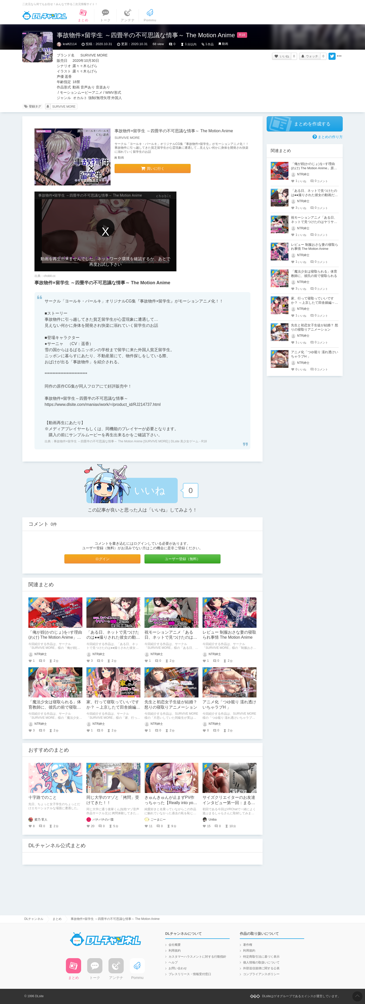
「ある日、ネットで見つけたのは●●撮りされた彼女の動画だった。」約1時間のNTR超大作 (314, 195)
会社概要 (175, 944)
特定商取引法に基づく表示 (261, 956)
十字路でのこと (42, 797)
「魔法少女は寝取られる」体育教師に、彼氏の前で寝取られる (54, 707)
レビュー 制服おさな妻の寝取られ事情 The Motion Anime (314, 247)
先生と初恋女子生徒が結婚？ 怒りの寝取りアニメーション (314, 327)
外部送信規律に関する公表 (261, 968)
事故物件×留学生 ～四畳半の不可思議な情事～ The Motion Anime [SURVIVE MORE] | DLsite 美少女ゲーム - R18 (130, 441)
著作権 (247, 944)
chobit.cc (50, 276)
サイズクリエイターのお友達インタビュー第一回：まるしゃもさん (229, 802)
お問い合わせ (178, 968)
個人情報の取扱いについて (261, 962)
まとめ (57, 919)
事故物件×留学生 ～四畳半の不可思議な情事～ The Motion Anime (174, 131)
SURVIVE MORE (64, 106)
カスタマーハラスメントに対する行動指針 (197, 956)
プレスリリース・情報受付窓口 (190, 974)
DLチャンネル (44, 15)
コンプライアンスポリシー (261, 974)
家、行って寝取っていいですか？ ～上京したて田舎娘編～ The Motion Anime (113, 707)
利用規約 (175, 950)
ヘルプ (173, 962)
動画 (225, 44)
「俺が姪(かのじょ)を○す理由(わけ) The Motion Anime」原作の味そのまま (55, 637)
